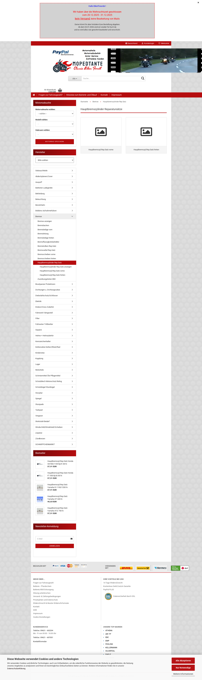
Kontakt (104, 95)
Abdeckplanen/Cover (43, 176)
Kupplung (39, 358)
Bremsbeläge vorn (45, 229)
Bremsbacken (43, 225)
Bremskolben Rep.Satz (47, 246)
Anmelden (54, 546)
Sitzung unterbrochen (41, 593)
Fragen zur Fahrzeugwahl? (51, 95)
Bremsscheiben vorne (46, 254)
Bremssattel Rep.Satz (46, 250)
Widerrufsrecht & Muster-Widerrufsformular (51, 603)
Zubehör (38, 433)
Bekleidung (40, 193)
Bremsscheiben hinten (47, 258)
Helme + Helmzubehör (44, 336)
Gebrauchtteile (41, 170)
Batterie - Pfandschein (42, 586)
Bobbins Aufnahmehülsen (46, 211)
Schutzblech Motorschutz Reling (48, 381)
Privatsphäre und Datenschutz (45, 600)
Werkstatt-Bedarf (42, 421)
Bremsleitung (43, 234)
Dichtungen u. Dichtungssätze (47, 290)
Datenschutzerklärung (16, 668)
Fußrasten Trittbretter (44, 324)
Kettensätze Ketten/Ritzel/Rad (47, 347)
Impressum (116, 95)
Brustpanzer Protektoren (45, 284)
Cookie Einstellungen (41, 617)
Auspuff (38, 182)
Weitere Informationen (183, 674)
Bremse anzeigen (45, 221)
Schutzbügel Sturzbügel (45, 387)
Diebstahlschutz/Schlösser (46, 295)
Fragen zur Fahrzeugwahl (43, 583)
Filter (37, 318)
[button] (131, 43)
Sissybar (39, 393)
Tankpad (39, 410)
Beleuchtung (40, 199)
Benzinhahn (40, 205)
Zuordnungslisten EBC (47, 279)
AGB (35, 610)
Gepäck (38, 330)
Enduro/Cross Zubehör (44, 307)
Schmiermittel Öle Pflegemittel (47, 376)
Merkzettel (163, 43)
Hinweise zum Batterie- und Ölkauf (81, 95)
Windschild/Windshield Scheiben (48, 427)
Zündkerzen (40, 438)
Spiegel (38, 398)
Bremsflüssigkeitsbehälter (48, 242)
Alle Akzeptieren (183, 660)
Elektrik (38, 301)
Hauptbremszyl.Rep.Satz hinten (52, 275)
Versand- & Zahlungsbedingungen (47, 596)
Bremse (38, 216)
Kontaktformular (40, 641)
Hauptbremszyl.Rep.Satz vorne (52, 271)
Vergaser (39, 416)
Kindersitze (40, 353)
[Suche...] (74, 78)
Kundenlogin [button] (148, 43)
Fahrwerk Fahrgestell (44, 313)
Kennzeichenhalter (43, 341)
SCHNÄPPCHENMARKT (45, 444)
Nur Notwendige (183, 668)
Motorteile (39, 370)
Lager (37, 364)
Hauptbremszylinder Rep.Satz (50, 262)
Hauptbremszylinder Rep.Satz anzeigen (56, 267)
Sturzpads (39, 404)
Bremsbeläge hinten (46, 238)
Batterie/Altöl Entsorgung (43, 589)
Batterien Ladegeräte (43, 188)
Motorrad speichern (54, 141)
